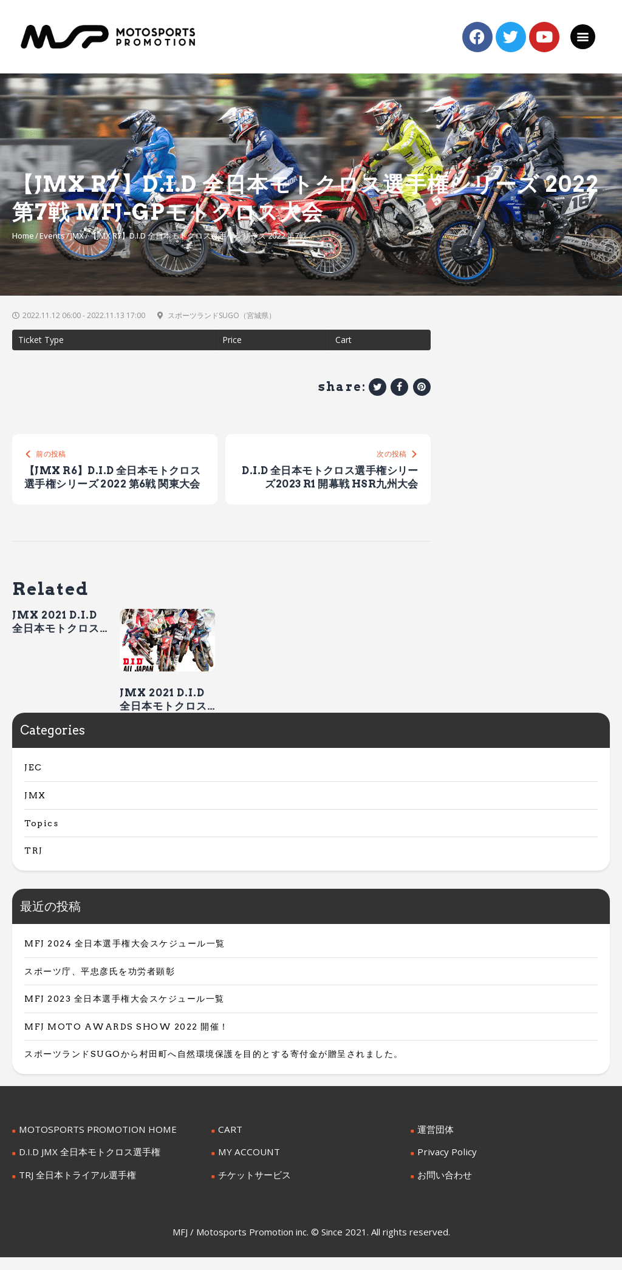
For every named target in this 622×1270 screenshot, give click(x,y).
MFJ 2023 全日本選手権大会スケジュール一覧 (124, 1014)
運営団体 (434, 1143)
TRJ (33, 866)
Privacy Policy (444, 1166)
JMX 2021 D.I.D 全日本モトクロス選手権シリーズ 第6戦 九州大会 (165, 714)
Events (52, 235)
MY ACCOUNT (246, 1166)
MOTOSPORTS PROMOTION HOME (90, 1143)
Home (23, 235)
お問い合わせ (442, 1188)
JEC (33, 782)
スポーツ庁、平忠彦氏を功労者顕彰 (99, 986)
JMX (77, 235)
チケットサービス (252, 1188)
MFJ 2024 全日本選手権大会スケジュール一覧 (124, 958)
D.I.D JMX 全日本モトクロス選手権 (85, 1166)
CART (229, 1143)
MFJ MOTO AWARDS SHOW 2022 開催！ (126, 1041)
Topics (41, 838)
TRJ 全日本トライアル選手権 (73, 1188)
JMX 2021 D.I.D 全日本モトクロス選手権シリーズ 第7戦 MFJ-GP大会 (57, 636)
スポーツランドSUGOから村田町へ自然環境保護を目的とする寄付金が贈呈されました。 (213, 1069)
